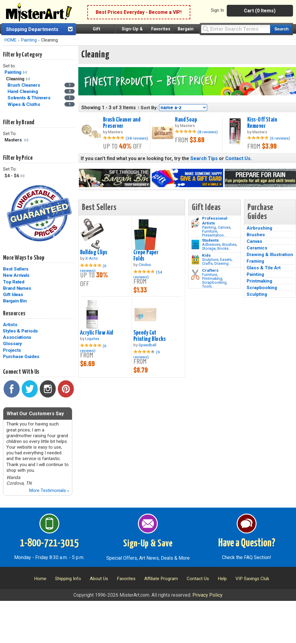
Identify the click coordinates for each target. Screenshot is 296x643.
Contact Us (238, 158)
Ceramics (257, 248)
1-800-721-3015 (49, 543)
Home (40, 578)
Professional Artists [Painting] (214, 220)
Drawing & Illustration (270, 254)
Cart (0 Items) (260, 11)
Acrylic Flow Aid (96, 333)
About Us (99, 578)
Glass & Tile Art (264, 267)
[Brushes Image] (195, 244)
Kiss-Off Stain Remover (262, 123)
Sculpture (210, 259)
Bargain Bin (14, 301)
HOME (11, 40)
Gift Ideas (13, 294)
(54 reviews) (147, 274)
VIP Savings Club (252, 578)
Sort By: (149, 107)
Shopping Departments (32, 29)
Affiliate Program (161, 578)
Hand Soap (186, 120)
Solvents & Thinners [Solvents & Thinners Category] (29, 97)
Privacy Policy (207, 595)
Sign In (217, 10)
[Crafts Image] (195, 259)
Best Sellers (16, 269)
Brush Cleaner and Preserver (121, 123)
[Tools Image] (195, 274)
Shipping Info (68, 578)
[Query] (235, 28)
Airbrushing (259, 228)
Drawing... (222, 263)
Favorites (160, 29)
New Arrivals (16, 275)
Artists (10, 324)
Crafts (207, 263)
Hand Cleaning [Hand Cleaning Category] (23, 91)
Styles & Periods (20, 331)
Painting (29, 40)
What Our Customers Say (35, 413)
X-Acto (91, 258)
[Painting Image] (195, 222)
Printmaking (212, 278)
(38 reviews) (137, 138)
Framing (255, 261)
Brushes (229, 244)
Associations (17, 337)
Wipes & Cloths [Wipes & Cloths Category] (24, 104)
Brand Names (17, 288)
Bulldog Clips (93, 252)
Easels (226, 259)
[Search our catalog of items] (281, 29)
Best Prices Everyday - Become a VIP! (139, 12)
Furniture (209, 231)
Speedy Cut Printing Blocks (149, 336)
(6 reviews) (280, 138)
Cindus (145, 264)
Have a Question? (246, 543)
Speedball (147, 344)
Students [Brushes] (210, 240)
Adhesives (211, 244)
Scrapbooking (214, 282)
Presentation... (214, 235)
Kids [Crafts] (206, 255)
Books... (224, 248)
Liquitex (92, 338)
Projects (12, 350)
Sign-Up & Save (148, 544)
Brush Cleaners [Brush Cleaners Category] (24, 85)
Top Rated (13, 282)
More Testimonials (49, 490)
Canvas (224, 227)
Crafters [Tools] (210, 270)
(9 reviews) (146, 354)
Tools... (208, 286)
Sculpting (257, 294)
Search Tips (204, 158)
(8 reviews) (208, 131)
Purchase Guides (21, 356)
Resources (14, 314)
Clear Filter (24, 72)
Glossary (12, 343)
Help (222, 578)
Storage (209, 248)
